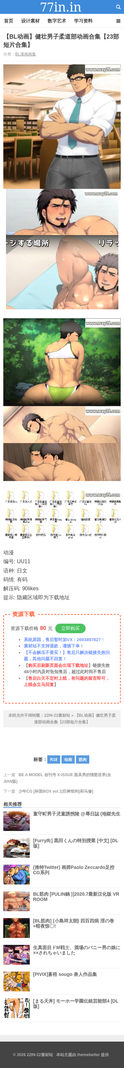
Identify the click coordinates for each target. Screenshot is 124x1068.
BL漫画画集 (25, 54)
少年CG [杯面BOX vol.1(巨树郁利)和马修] (56, 791)
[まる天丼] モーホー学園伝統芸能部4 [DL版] (75, 1008)
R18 (53, 759)
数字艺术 (57, 20)
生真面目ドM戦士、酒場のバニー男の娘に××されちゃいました (76, 955)
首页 (8, 20)
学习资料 (83, 20)
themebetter (88, 1054)
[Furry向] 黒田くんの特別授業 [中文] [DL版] (75, 848)
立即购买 (70, 628)
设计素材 (30, 20)
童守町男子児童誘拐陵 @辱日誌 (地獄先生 (76, 821)
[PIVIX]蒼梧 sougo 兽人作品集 (65, 981)
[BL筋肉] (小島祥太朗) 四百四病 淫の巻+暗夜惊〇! (73, 928)
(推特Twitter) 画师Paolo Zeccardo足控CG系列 (73, 874)
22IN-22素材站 (62, 7)
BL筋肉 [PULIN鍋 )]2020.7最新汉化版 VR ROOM (76, 901)
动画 (68, 759)
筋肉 (83, 759)
